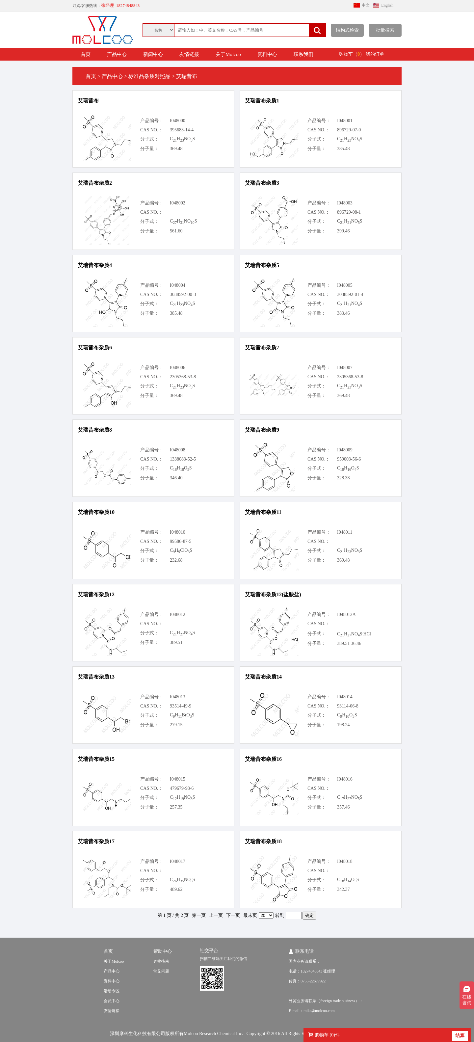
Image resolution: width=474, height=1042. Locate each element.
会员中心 (111, 1001)
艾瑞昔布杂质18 (263, 841)
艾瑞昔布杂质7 (262, 347)
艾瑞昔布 (88, 100)
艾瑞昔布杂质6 (95, 347)
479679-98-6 (182, 788)
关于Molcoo (228, 54)
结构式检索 (347, 30)
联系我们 (303, 54)
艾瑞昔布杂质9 (262, 430)
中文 (366, 5)
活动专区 (111, 991)
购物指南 (161, 961)
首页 (86, 54)
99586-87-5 (180, 541)
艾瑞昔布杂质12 (96, 594)
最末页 (250, 915)
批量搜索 (385, 30)
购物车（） (351, 54)
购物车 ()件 (327, 1034)
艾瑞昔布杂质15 (96, 759)
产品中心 (117, 54)
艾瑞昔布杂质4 (95, 265)
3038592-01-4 (350, 294)
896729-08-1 (349, 212)
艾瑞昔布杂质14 (263, 677)
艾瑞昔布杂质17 (96, 841)
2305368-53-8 (183, 376)
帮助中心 (162, 951)
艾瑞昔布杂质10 (96, 512)
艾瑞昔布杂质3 (262, 183)
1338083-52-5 (183, 459)
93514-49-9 (180, 706)
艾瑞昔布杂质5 (262, 265)
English (387, 5)
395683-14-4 (182, 129)
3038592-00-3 (183, 294)
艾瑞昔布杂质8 (95, 430)
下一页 (233, 915)
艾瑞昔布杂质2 (95, 183)
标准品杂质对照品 (149, 76)
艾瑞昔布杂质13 (96, 677)
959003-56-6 (349, 459)
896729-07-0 (349, 129)
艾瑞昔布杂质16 (263, 759)
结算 (459, 1035)
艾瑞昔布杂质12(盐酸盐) (273, 594)
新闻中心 (153, 54)
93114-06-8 (347, 706)
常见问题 (161, 971)
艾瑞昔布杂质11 (263, 512)
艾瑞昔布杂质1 (262, 100)
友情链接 (189, 54)
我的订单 (375, 54)
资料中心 (267, 54)
